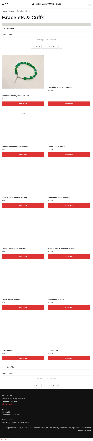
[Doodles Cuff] (69, 331)
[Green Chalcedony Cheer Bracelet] (23, 72)
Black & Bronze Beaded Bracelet (61, 248)
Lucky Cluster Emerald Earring (14, 197)
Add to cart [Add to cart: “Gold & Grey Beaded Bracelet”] (23, 256)
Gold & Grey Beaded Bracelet (14, 248)
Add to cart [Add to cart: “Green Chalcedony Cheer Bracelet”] (23, 104)
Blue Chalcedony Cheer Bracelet (15, 147)
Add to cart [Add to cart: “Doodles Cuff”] (69, 358)
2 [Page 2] (36, 47)
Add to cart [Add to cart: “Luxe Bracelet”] (23, 358)
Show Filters (11, 28)
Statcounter (5, 439)
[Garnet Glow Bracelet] (69, 127)
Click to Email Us (8, 404)
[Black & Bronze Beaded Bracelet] (69, 229)
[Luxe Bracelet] (23, 331)
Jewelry (12, 11)
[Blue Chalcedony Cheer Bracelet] (23, 127)
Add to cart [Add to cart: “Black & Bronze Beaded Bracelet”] (69, 256)
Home (4, 11)
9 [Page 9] (53, 47)
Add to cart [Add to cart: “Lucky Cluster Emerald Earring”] (23, 205)
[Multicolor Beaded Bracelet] (69, 178)
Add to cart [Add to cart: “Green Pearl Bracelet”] (69, 307)
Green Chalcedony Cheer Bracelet (15, 96)
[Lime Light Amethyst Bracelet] (69, 68)
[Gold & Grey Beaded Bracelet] (23, 229)
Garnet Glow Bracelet (56, 147)
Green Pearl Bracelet (56, 299)
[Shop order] (46, 34)
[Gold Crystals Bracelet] (23, 280)
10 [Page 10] (57, 47)
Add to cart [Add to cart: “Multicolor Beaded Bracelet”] (69, 205)
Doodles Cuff (53, 350)
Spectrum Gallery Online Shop (46, 4)
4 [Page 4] (43, 47)
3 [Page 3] (39, 47)
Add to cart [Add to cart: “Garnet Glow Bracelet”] (69, 155)
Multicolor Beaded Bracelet (59, 197)
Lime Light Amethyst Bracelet (60, 87)
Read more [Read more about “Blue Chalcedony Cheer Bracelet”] (23, 155)
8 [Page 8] (49, 47)
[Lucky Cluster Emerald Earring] (23, 178)
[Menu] (3, 4)
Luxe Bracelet (7, 350)
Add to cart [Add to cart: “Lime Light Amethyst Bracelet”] (69, 104)
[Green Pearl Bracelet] (69, 280)
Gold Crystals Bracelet (11, 299)
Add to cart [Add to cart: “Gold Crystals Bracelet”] (23, 307)
